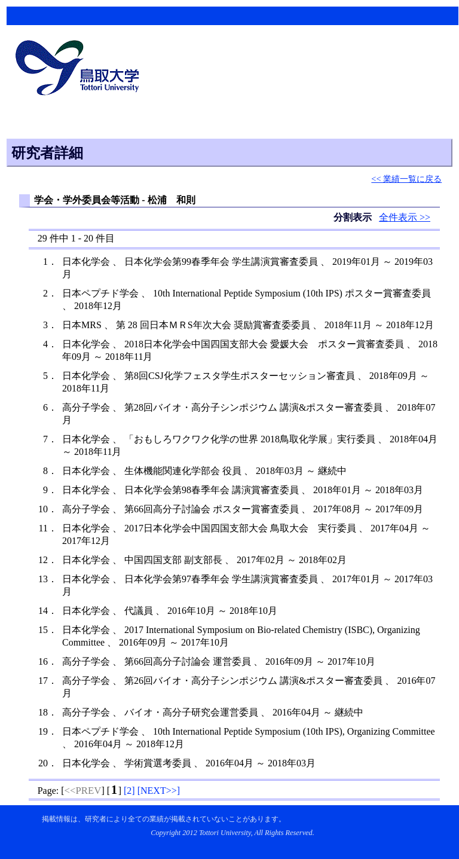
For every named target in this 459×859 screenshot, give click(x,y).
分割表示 (353, 217)
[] (129, 790)
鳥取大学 (80, 69)
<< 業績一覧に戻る (406, 179)
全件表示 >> (404, 217)
